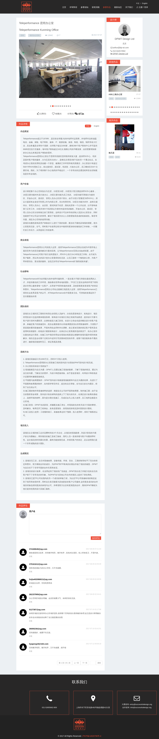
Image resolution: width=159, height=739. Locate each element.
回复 (30, 556)
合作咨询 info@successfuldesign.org (137, 707)
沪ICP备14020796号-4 (91, 736)
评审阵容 (73, 7)
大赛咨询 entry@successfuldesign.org (137, 704)
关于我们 (129, 7)
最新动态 (118, 7)
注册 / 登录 (142, 7)
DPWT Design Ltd (120, 54)
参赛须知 (84, 7)
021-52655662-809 (49, 707)
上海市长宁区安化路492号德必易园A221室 (93, 707)
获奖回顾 (95, 7)
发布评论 (96, 538)
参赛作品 (107, 7)
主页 (64, 7)
